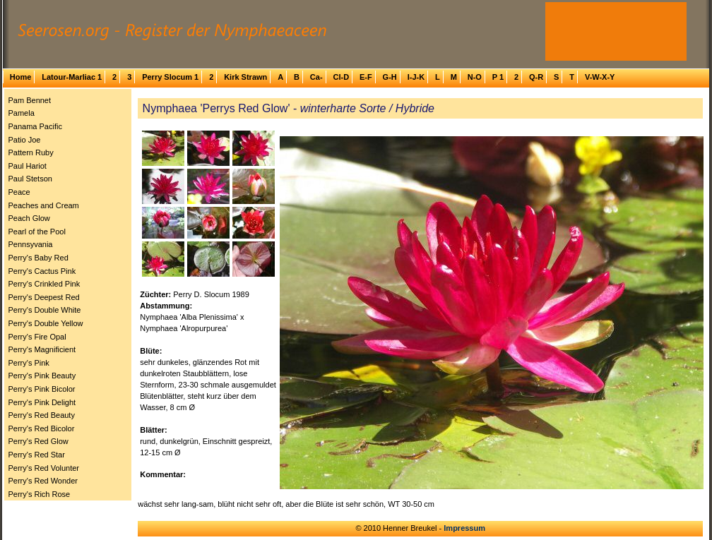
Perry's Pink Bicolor (42, 389)
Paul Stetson (30, 178)
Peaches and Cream (43, 205)
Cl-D (341, 77)
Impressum (464, 528)
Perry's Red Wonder (43, 480)
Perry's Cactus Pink (42, 271)
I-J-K (416, 77)
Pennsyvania (30, 244)
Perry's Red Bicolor (41, 428)
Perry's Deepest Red (44, 297)
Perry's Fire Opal (37, 336)
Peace (19, 192)
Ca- (316, 77)
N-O (475, 77)
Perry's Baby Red (38, 257)
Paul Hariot (27, 166)
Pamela (21, 113)
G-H (390, 77)
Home (21, 77)
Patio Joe (24, 140)
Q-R (536, 77)
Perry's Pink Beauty (42, 375)
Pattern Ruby (31, 152)
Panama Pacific (35, 126)
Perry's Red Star (36, 454)
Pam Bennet (30, 100)
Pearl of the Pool (37, 231)
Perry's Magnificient (42, 349)
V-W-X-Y (600, 77)
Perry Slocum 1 (170, 77)
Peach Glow (29, 218)
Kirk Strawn (245, 77)
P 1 (498, 77)
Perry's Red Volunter (44, 468)
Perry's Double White (44, 310)
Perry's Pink (28, 363)
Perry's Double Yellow (45, 323)
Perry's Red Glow (38, 441)
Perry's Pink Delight (42, 402)
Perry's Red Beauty (41, 415)
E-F (366, 77)
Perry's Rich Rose (39, 494)
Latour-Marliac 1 (72, 77)
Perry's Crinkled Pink (44, 284)
